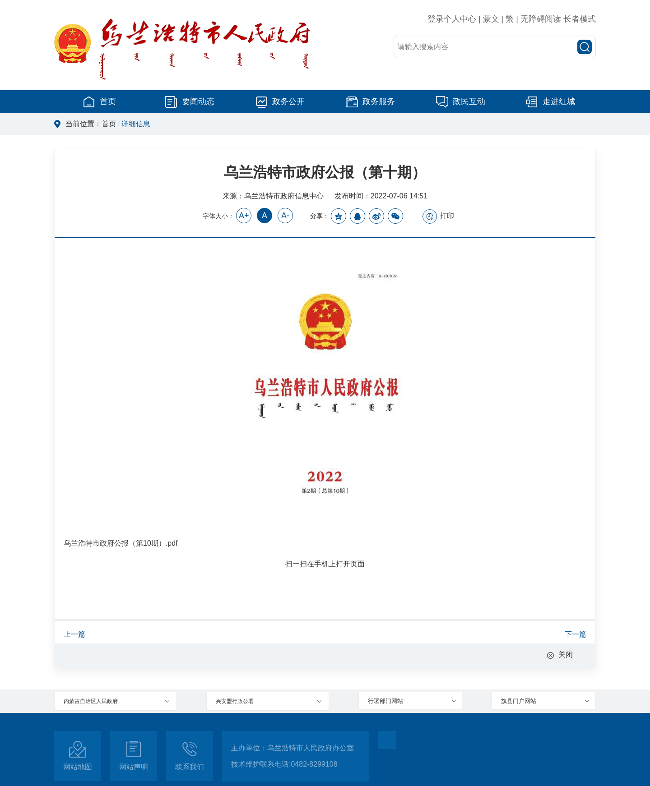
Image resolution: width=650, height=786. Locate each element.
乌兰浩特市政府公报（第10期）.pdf (120, 543)
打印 (438, 216)
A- (285, 215)
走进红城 (550, 101)
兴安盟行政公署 (235, 701)
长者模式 (579, 18)
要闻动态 (189, 101)
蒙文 (491, 18)
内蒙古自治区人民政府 (91, 701)
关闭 (565, 654)
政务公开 (280, 101)
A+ (244, 215)
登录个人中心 (451, 18)
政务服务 (370, 101)
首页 (99, 101)
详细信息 (135, 124)
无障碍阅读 (540, 18)
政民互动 (460, 101)
